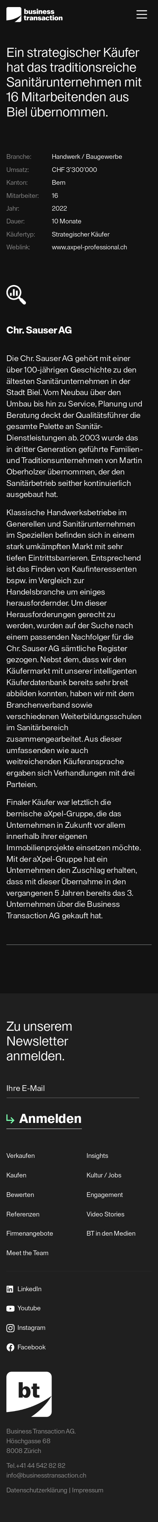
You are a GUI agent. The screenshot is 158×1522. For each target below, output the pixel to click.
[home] (34, 14)
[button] (142, 14)
